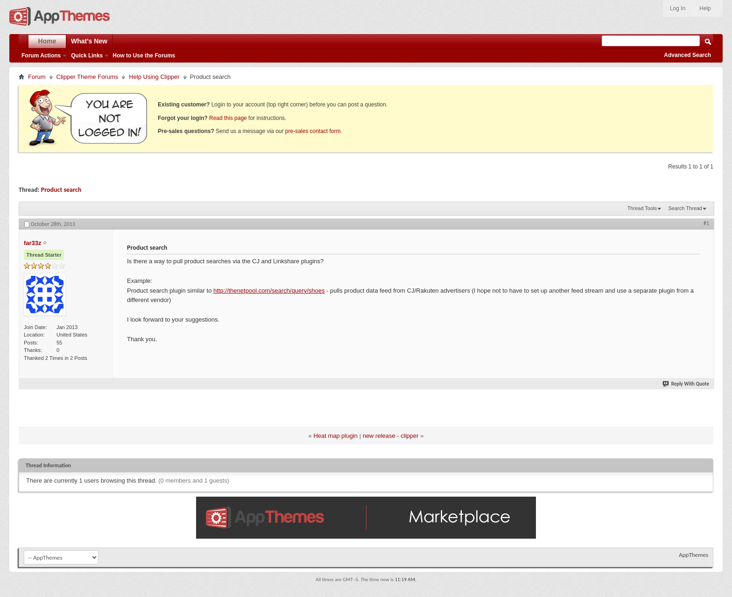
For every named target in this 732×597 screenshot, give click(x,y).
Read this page (228, 118)
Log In (677, 8)
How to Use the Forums (144, 55)
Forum (37, 76)
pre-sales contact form (313, 131)
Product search (61, 190)
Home (47, 41)
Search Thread (685, 208)
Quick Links (87, 55)
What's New (89, 41)
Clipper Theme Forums (87, 76)
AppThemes (693, 554)
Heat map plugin (335, 435)
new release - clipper (391, 435)
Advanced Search (687, 55)
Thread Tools (642, 208)
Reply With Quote (686, 384)
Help (705, 8)
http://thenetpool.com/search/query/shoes (268, 290)
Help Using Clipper (154, 76)
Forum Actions (41, 55)
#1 (706, 223)
